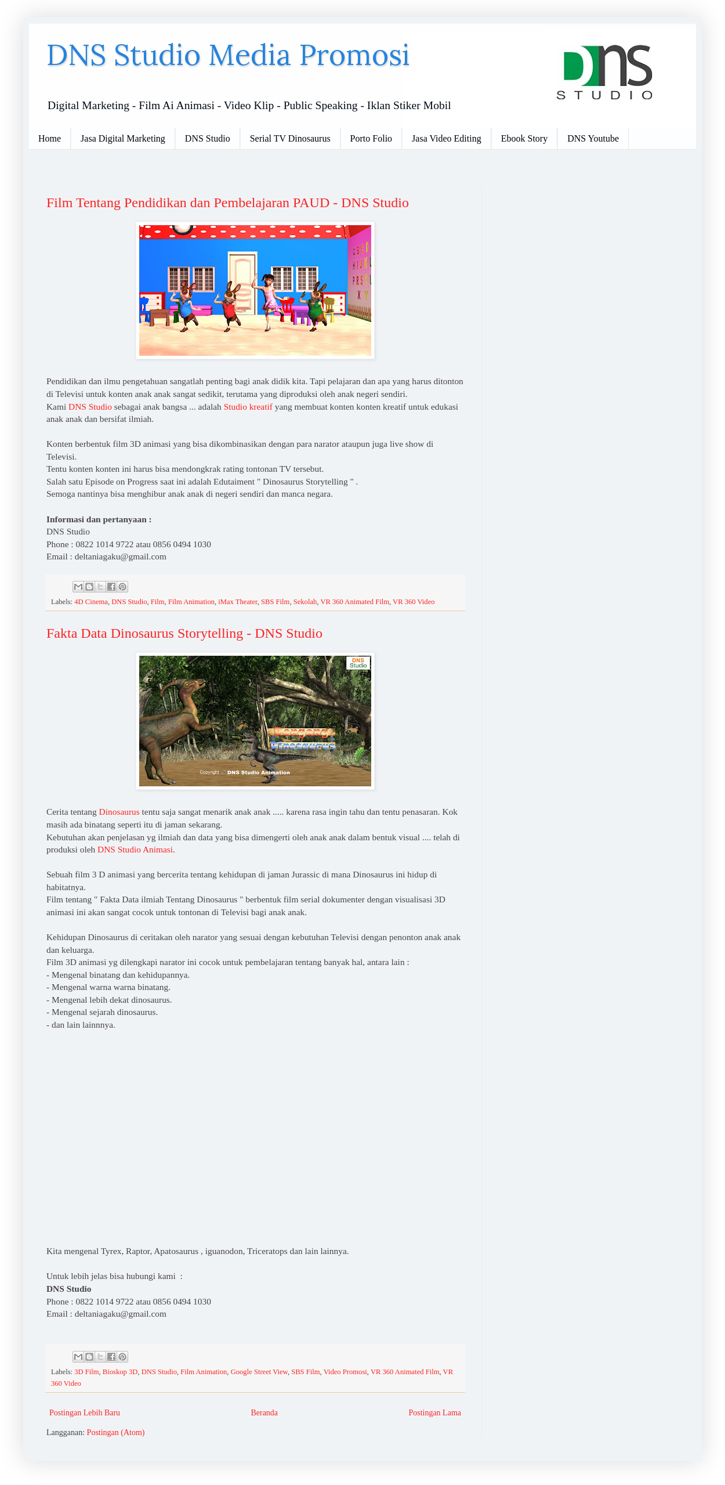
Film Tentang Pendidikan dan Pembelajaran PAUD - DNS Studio (227, 202)
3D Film (86, 1372)
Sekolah (305, 602)
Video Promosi (345, 1372)
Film (158, 602)
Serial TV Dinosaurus (290, 138)
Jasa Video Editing (446, 138)
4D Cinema (91, 602)
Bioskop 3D (120, 1372)
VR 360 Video (413, 602)
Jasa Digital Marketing (123, 138)
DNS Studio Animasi (135, 849)
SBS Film (275, 602)
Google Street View (259, 1372)
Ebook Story (524, 138)
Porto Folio (371, 138)
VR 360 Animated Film (354, 602)
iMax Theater (237, 602)
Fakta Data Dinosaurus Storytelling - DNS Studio (184, 633)
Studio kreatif (248, 406)
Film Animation (191, 602)
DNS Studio (207, 138)
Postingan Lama (434, 1412)
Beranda (264, 1412)
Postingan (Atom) (116, 1432)
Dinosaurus (119, 811)
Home (49, 138)
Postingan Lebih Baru (84, 1412)
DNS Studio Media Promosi (228, 54)
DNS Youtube (593, 138)
